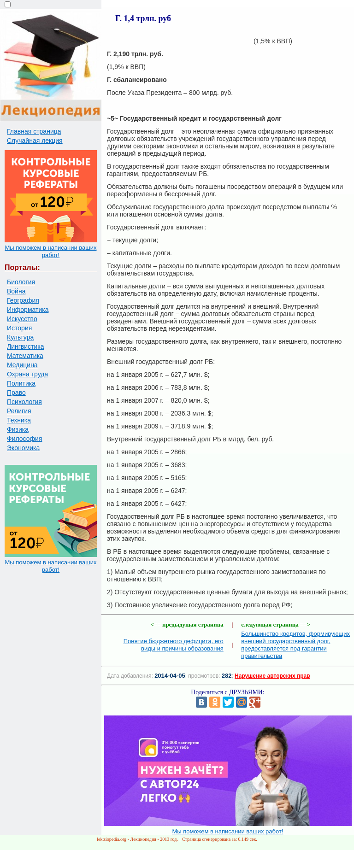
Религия (19, 411)
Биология (21, 282)
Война (16, 291)
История (19, 328)
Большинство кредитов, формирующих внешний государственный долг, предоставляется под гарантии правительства (295, 644)
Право (16, 392)
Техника (19, 420)
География (23, 300)
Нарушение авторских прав (272, 676)
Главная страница (34, 131)
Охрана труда (27, 374)
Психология (24, 401)
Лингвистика (25, 346)
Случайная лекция (35, 140)
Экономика (23, 447)
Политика (21, 383)
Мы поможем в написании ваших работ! (50, 251)
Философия (24, 438)
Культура (20, 337)
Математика (25, 355)
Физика (18, 429)
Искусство (22, 318)
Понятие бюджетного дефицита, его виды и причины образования (174, 645)
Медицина (22, 365)
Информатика (27, 309)
